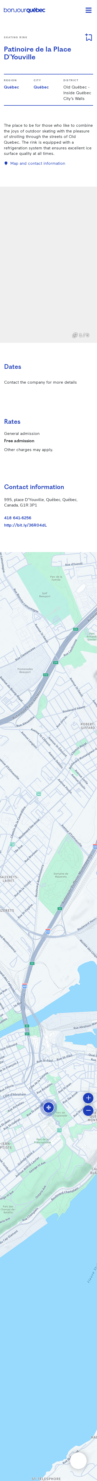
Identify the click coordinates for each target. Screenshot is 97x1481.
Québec (11, 86)
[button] (48, 1107)
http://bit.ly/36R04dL (25, 525)
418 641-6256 (17, 517)
